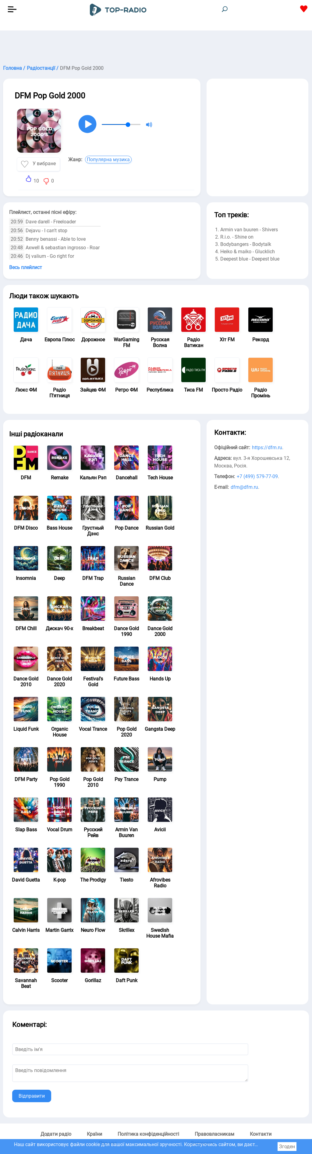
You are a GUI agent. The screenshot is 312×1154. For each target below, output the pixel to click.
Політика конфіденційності (148, 1134)
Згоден (287, 1146)
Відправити (32, 1096)
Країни (94, 1134)
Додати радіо (56, 1134)
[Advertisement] (156, 45)
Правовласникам (214, 1134)
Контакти (260, 1134)
